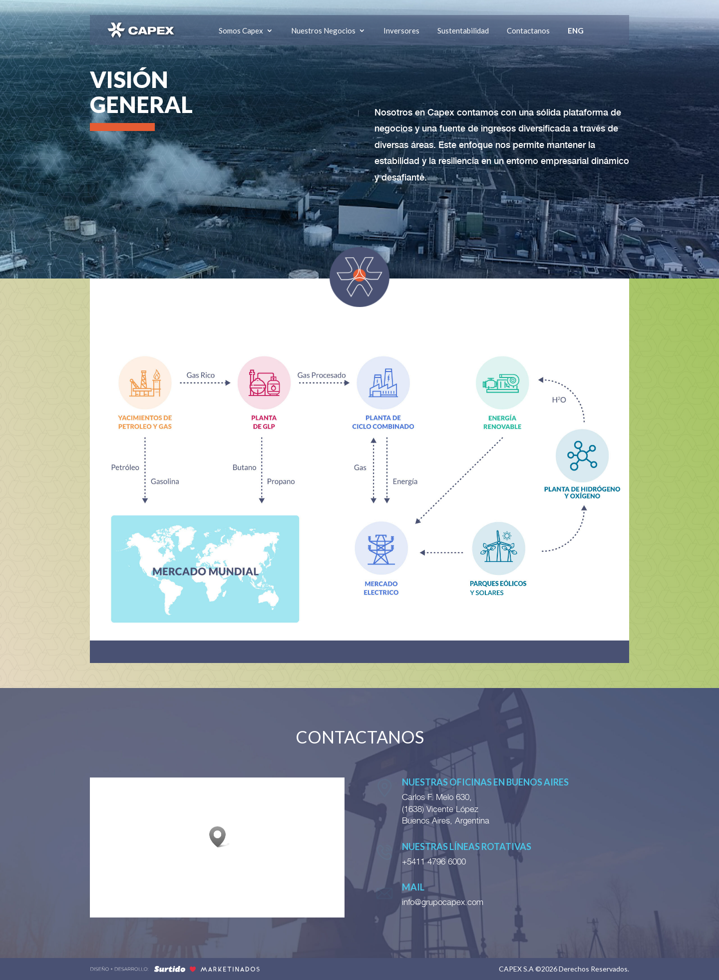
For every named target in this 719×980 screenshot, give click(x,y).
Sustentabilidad (463, 30)
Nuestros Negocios (323, 30)
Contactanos (528, 30)
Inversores (401, 30)
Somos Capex (241, 30)
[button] (220, 837)
